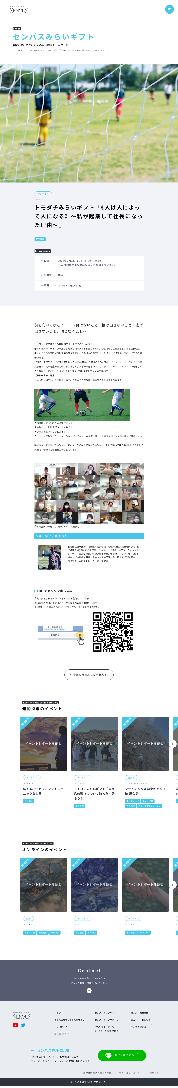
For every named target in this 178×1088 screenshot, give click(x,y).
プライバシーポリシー (128, 1074)
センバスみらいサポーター (108, 1021)
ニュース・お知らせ (140, 1021)
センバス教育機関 (138, 1014)
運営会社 (153, 1074)
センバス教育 (17, 50)
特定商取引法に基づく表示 (94, 1074)
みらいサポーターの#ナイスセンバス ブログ (107, 1031)
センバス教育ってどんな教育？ (70, 1021)
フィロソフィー (62, 1028)
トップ (57, 1014)
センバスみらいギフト (32, 50)
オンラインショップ (141, 1028)
